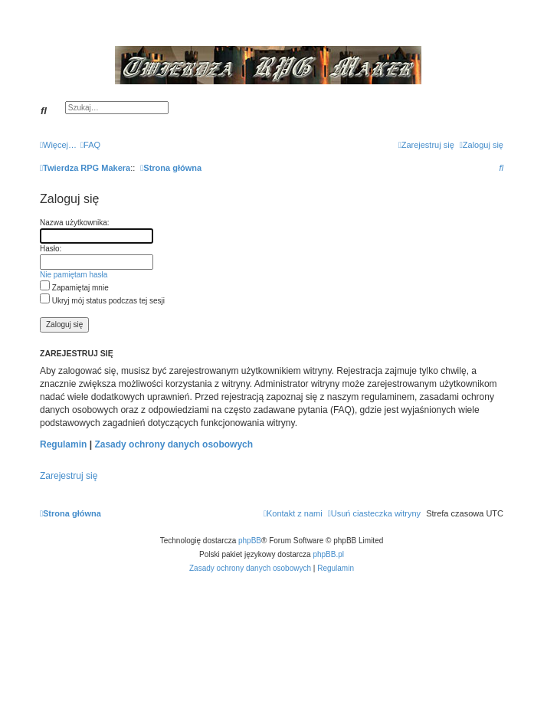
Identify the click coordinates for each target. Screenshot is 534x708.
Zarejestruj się (68, 475)
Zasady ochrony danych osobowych (173, 444)
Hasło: (50, 248)
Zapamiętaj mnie (74, 288)
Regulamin (63, 444)
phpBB (249, 540)
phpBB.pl (328, 554)
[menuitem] (90, 145)
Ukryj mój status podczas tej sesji (102, 301)
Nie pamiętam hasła (73, 274)
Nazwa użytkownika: (75, 222)
